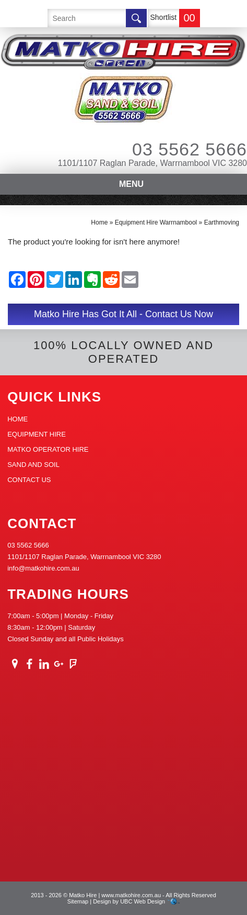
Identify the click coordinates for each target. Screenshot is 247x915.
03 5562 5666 (175, 149)
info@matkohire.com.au (43, 568)
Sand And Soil (33, 464)
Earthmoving (221, 222)
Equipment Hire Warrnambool (156, 222)
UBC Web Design (142, 901)
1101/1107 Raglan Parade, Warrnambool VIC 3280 (152, 163)
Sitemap (77, 901)
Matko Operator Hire (47, 449)
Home (99, 222)
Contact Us (29, 480)
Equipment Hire (36, 434)
